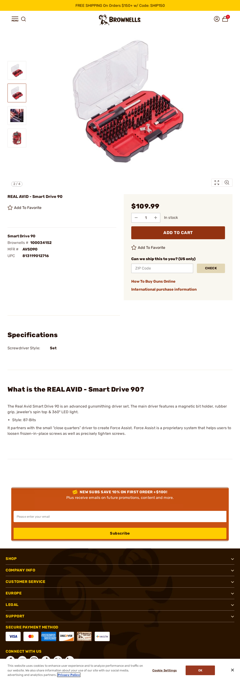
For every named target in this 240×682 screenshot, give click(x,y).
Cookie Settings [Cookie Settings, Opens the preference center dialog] (164, 670)
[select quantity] (146, 217)
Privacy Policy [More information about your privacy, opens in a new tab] (69, 675)
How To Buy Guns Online (153, 281)
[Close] (232, 670)
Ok (200, 670)
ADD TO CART (178, 232)
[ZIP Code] (162, 268)
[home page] (120, 20)
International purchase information (164, 289)
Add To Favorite (25, 208)
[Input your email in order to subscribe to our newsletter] (120, 516)
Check (211, 268)
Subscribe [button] (120, 533)
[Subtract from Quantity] (136, 217)
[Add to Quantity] (156, 217)
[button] (15, 19)
